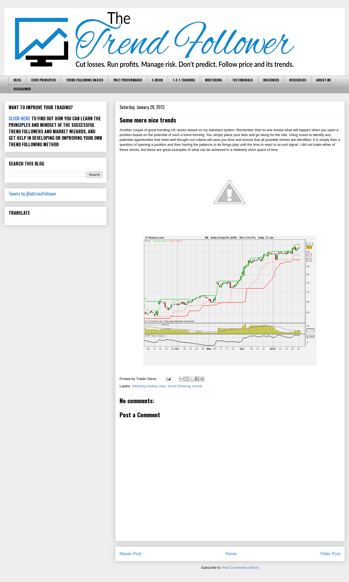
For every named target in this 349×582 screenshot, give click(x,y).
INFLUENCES (271, 80)
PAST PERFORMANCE (127, 80)
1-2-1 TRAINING (184, 80)
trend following (179, 386)
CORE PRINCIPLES (43, 80)
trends (197, 386)
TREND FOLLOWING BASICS (84, 80)
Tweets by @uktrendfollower (33, 193)
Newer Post (130, 553)
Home (231, 553)
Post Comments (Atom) (240, 568)
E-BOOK (157, 80)
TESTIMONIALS (242, 80)
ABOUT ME (323, 80)
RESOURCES (297, 80)
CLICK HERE (19, 118)
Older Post (330, 553)
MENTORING (213, 80)
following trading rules (149, 386)
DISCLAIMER (22, 89)
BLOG (17, 80)
